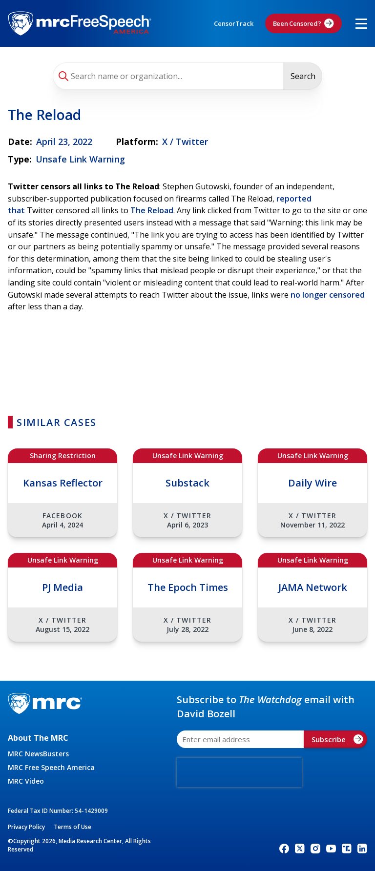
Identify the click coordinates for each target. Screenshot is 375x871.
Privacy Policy (26, 827)
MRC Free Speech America (51, 767)
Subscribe (337, 739)
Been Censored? (303, 23)
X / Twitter (185, 141)
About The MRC (38, 737)
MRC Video (26, 781)
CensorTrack (233, 23)
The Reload (151, 210)
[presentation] (239, 772)
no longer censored (328, 294)
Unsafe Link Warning (80, 159)
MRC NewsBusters (38, 753)
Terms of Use (72, 827)
